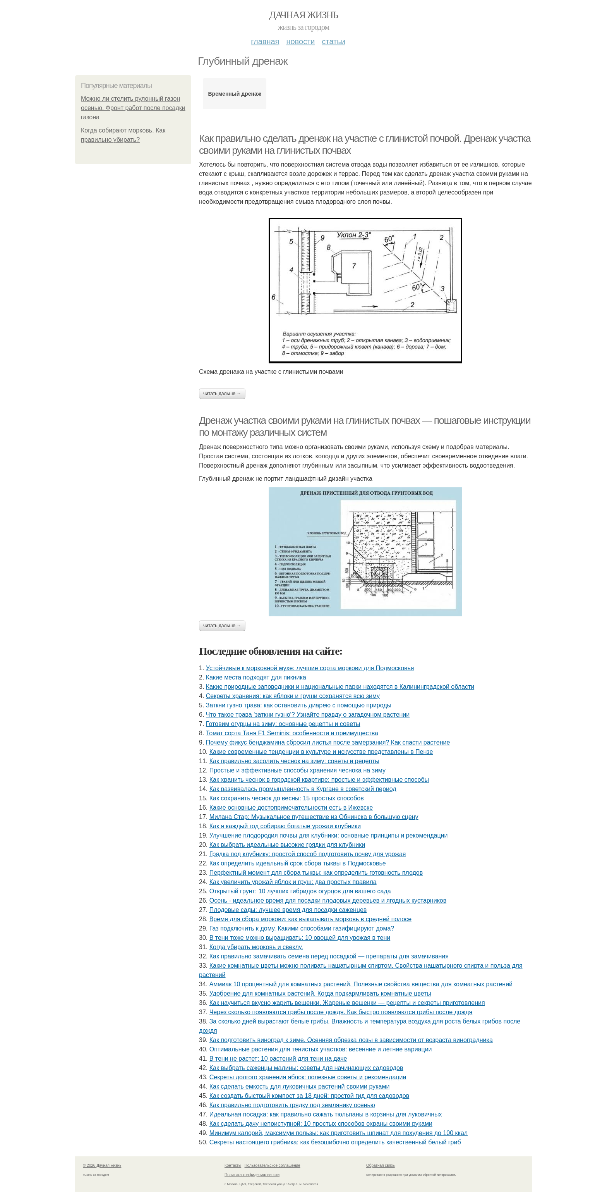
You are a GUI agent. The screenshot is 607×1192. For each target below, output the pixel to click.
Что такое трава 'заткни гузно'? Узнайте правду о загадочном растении (308, 714)
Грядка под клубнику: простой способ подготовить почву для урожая (307, 854)
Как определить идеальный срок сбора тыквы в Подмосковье (297, 863)
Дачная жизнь (303, 15)
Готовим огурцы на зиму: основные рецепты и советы (283, 724)
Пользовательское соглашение (272, 1165)
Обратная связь (380, 1165)
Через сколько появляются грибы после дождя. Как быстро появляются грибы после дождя (341, 1012)
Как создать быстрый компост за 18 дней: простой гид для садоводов (309, 1095)
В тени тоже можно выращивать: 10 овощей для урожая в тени (300, 937)
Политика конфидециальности (252, 1175)
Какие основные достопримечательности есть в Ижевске (291, 807)
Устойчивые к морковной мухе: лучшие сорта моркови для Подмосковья (310, 668)
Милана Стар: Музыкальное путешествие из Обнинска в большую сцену (313, 817)
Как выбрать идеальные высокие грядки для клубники (287, 844)
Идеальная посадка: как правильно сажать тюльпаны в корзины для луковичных (325, 1114)
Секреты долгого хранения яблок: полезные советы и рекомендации (307, 1077)
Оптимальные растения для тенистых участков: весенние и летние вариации (320, 1049)
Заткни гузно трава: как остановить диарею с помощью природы (298, 705)
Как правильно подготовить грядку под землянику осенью (292, 1105)
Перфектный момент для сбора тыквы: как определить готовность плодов (316, 872)
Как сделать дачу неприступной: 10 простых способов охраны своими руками (320, 1123)
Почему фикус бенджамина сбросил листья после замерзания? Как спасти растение (328, 742)
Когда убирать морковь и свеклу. (256, 947)
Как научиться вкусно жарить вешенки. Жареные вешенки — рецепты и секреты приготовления (347, 1002)
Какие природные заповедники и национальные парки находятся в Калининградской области (340, 686)
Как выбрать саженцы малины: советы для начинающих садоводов (306, 1068)
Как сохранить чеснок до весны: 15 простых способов (286, 798)
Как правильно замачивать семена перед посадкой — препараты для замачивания (329, 956)
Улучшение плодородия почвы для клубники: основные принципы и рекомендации (328, 835)
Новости (300, 41)
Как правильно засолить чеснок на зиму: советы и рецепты (294, 761)
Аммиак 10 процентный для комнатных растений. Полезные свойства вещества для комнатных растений (361, 984)
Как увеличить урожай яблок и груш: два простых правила (293, 882)
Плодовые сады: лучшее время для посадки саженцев (288, 909)
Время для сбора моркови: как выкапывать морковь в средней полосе (310, 919)
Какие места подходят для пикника (256, 677)
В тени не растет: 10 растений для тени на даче (278, 1058)
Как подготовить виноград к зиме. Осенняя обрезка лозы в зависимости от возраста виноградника (351, 1040)
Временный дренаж (234, 94)
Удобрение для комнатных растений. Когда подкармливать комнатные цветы (320, 993)
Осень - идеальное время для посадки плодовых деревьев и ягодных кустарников (328, 900)
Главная (265, 41)
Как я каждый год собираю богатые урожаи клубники (285, 826)
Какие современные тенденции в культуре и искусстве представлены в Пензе (321, 751)
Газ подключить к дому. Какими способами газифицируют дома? (301, 928)
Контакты (233, 1165)
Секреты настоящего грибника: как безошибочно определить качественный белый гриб (335, 1142)
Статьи (333, 41)
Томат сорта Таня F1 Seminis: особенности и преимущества (292, 733)
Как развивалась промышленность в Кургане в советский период (302, 789)
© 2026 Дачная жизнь (102, 1165)
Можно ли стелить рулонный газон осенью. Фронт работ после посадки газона (133, 107)
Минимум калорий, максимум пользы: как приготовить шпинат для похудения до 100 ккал (338, 1133)
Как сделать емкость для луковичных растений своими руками (299, 1086)
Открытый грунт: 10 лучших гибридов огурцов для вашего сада (300, 891)
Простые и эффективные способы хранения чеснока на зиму (297, 770)
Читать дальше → (222, 393)
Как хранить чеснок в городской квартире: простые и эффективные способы (319, 779)
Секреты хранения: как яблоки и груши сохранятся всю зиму (293, 696)
